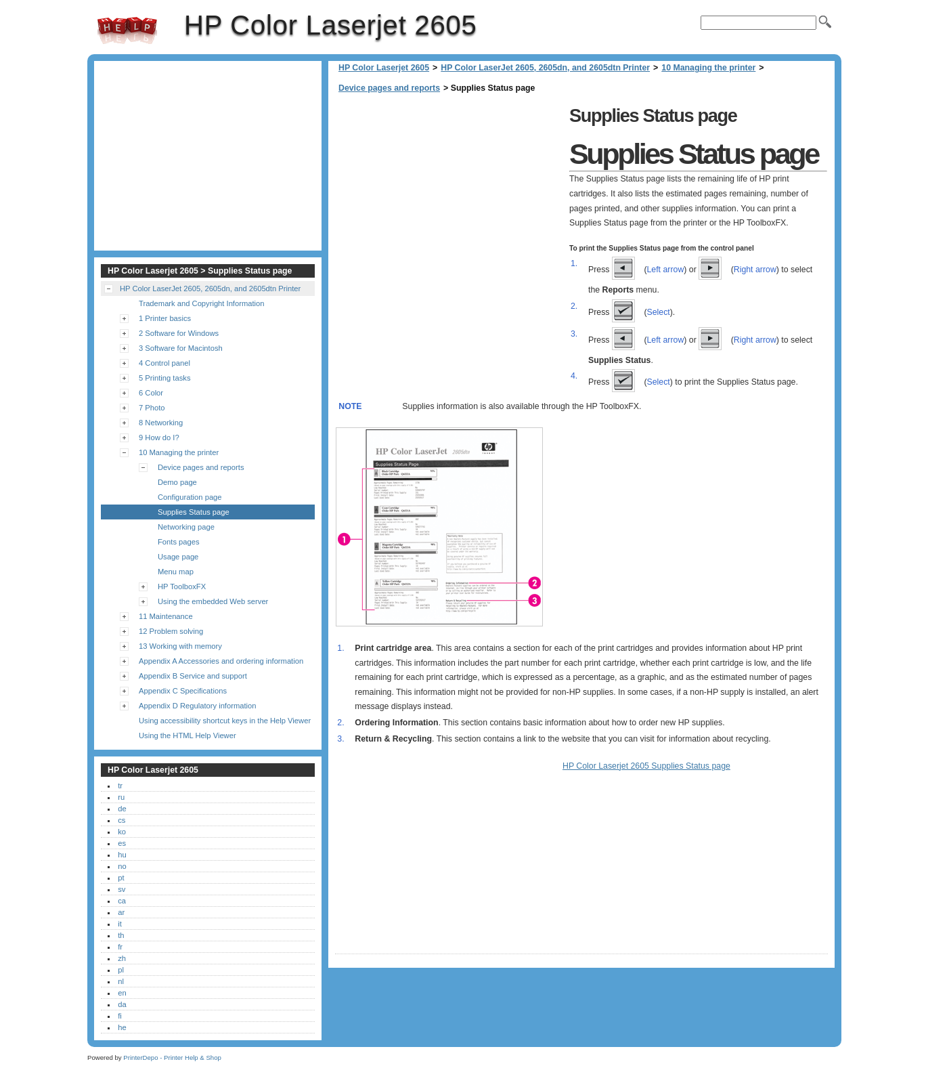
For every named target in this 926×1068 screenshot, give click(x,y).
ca (122, 901)
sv (121, 889)
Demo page (177, 482)
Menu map (176, 572)
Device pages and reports (389, 88)
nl (121, 981)
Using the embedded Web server (213, 601)
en (122, 993)
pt (121, 878)
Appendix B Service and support (193, 676)
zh (122, 958)
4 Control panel (164, 363)
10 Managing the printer (708, 67)
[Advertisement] (449, 196)
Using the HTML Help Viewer (187, 735)
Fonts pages (179, 542)
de (122, 809)
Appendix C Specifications (183, 691)
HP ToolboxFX (182, 586)
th (121, 935)
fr (120, 947)
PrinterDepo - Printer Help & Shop (172, 1057)
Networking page (186, 527)
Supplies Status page (193, 512)
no (122, 866)
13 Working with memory (180, 646)
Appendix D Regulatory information (198, 706)
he (122, 1027)
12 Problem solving (171, 631)
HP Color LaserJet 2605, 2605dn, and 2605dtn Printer (545, 67)
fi (120, 1016)
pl (121, 970)
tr (120, 786)
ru (121, 797)
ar (121, 912)
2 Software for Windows (179, 333)
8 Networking (161, 423)
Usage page (178, 557)
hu (122, 855)
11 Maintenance (166, 616)
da (122, 1004)
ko (122, 832)
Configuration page (190, 497)
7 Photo (152, 408)
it (120, 924)
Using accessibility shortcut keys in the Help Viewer (225, 721)
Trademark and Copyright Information (202, 303)
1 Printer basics (165, 318)
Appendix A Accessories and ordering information (221, 661)
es (122, 843)
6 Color (151, 393)
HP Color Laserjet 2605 (127, 30)
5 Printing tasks (164, 378)
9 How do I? (159, 437)
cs (121, 820)
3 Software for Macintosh (181, 348)
